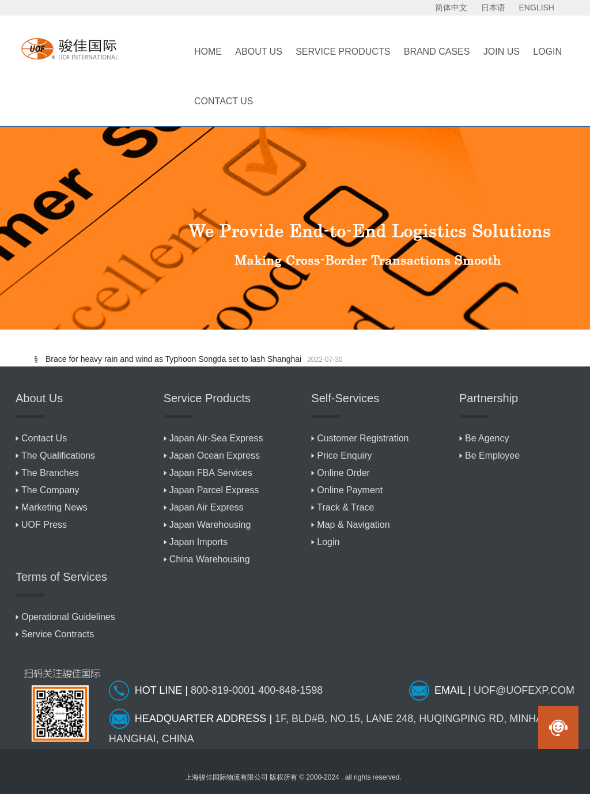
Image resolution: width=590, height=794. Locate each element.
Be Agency (487, 438)
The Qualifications (58, 455)
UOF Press (44, 525)
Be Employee (492, 455)
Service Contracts (57, 634)
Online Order (343, 473)
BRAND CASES (437, 51)
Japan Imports (198, 542)
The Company (50, 490)
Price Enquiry (344, 455)
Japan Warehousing (210, 525)
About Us (258, 51)
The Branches (50, 473)
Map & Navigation (353, 525)
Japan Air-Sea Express (216, 438)
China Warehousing (209, 559)
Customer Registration (363, 438)
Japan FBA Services (210, 473)
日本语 (493, 7)
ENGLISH (536, 7)
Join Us (501, 51)
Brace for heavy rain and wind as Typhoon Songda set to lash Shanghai (173, 359)
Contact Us (224, 101)
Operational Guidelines (68, 617)
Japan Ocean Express (214, 455)
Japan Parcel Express (214, 490)
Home (208, 51)
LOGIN (547, 51)
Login (328, 542)
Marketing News (54, 507)
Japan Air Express (206, 507)
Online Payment (350, 490)
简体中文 (451, 7)
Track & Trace (345, 507)
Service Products (343, 51)
